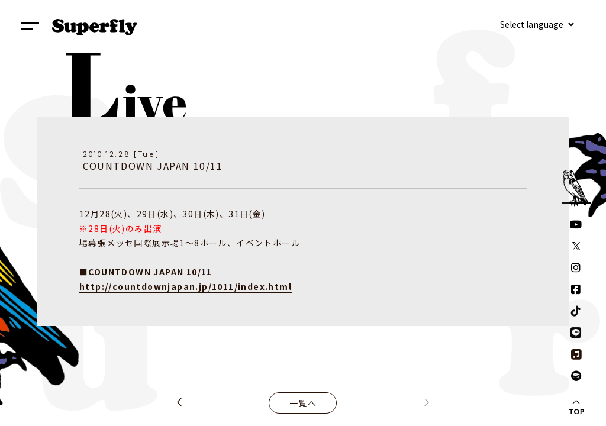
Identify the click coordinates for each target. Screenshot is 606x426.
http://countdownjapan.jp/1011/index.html (185, 286)
